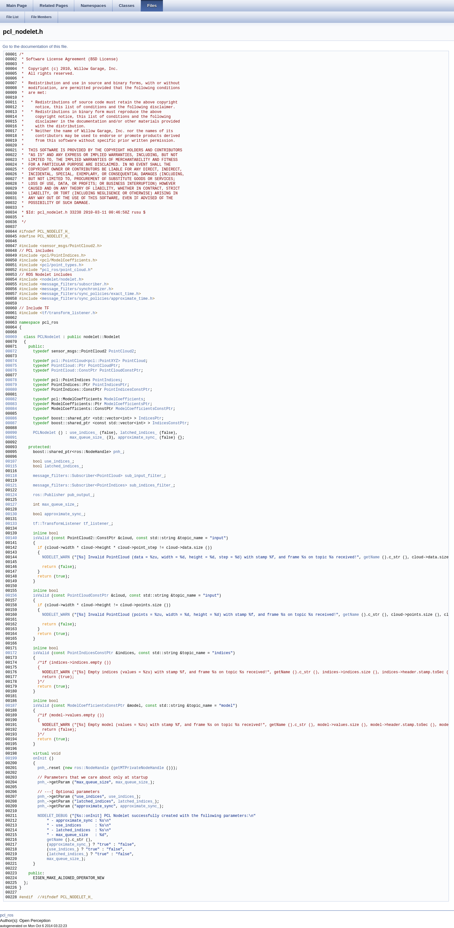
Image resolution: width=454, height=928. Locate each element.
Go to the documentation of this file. (35, 46)
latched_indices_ (138, 433)
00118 (11, 476)
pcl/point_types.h (61, 265)
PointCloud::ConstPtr (74, 370)
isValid (41, 538)
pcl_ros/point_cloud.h (66, 270)
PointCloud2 (121, 351)
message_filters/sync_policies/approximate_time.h (97, 299)
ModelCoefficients (123, 399)
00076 (11, 370)
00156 (11, 596)
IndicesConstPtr (169, 423)
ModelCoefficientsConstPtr (144, 409)
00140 (11, 538)
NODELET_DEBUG (53, 816)
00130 (11, 514)
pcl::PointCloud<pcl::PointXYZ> (85, 361)
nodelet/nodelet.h (61, 280)
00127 (11, 505)
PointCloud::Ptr (68, 366)
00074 (11, 361)
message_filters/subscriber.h (74, 284)
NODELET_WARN (56, 557)
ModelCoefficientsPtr (127, 404)
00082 (11, 399)
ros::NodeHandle (91, 768)
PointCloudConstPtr (120, 370)
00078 (11, 380)
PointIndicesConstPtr (127, 390)
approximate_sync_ (137, 438)
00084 (11, 409)
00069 (11, 337)
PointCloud (133, 361)
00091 (11, 438)
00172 (11, 653)
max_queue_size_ (87, 438)
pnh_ (117, 452)
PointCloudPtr (103, 366)
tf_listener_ (97, 524)
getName (371, 557)
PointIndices (106, 380)
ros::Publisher (49, 495)
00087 (11, 423)
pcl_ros (6, 915)
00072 (11, 351)
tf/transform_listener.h (68, 313)
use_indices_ (83, 433)
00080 (11, 390)
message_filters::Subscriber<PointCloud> (77, 476)
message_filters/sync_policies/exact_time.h (90, 294)
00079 (11, 385)
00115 (11, 466)
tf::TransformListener (57, 524)
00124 (11, 495)
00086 (11, 418)
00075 (11, 366)
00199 (11, 758)
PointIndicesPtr (110, 385)
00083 (11, 404)
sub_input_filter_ (144, 476)
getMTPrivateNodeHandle (138, 768)
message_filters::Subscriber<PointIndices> (80, 485)
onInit (40, 758)
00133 (11, 524)
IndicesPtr (150, 418)
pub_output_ (79, 495)
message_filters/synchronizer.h (76, 289)
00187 (11, 706)
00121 (11, 485)
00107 (11, 461)
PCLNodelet (49, 337)
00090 (11, 433)
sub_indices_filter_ (151, 485)
